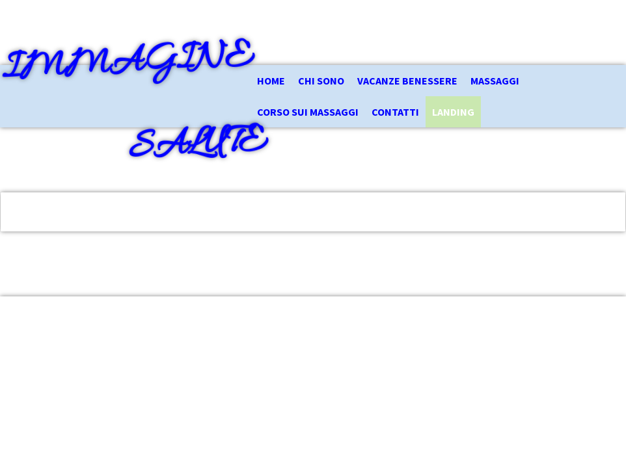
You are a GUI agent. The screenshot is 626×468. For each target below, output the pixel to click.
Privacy (98, 365)
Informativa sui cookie (156, 365)
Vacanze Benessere (407, 80)
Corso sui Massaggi (308, 111)
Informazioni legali (47, 365)
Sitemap (216, 365)
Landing (453, 111)
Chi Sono (321, 80)
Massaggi (494, 80)
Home (271, 80)
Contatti (395, 111)
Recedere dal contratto (68, 381)
